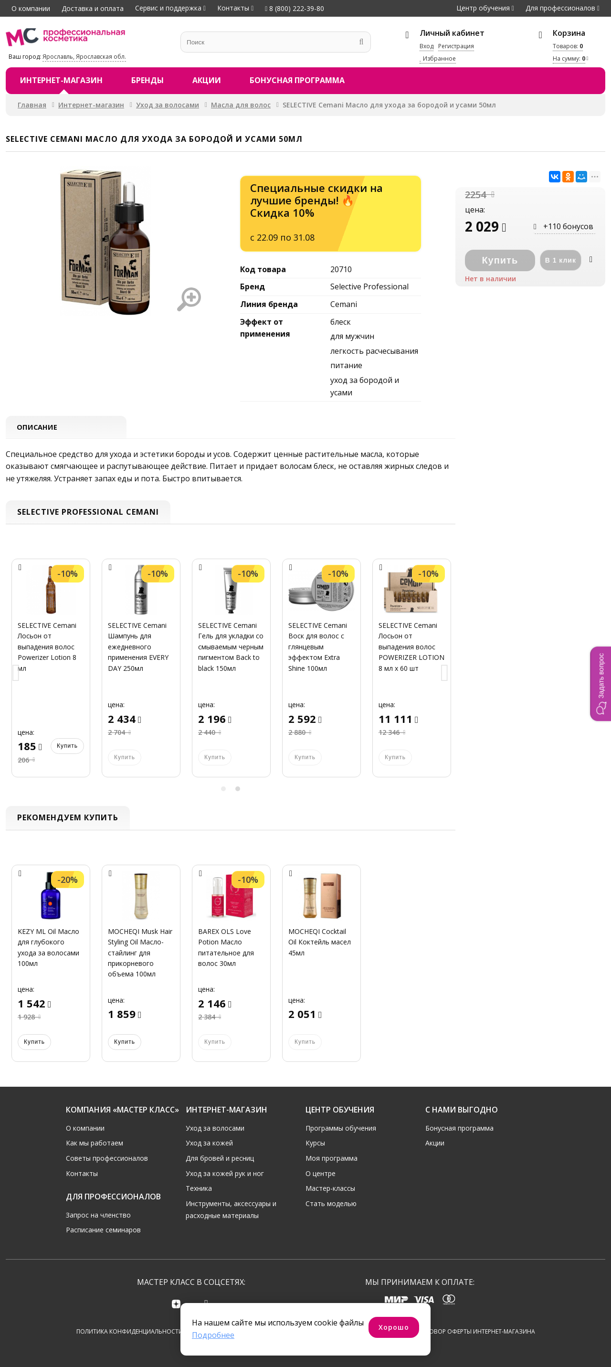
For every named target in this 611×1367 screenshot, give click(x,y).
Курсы (315, 1142)
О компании (30, 8)
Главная (32, 104)
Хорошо (394, 1327)
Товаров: (568, 46)
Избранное (438, 58)
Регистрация (456, 46)
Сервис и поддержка (168, 7)
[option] (51, 675)
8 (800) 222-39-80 (294, 8)
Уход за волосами (167, 104)
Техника (199, 1187)
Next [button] (445, 675)
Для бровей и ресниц (220, 1157)
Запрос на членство (98, 1214)
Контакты (233, 7)
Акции (206, 80)
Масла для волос (241, 104)
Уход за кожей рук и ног (225, 1172)
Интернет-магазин (61, 80)
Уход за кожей (209, 1142)
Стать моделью (331, 1203)
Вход (426, 46)
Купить (67, 747)
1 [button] (223, 790)
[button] (600, 683)
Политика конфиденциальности (129, 1331)
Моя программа (332, 1157)
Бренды (147, 80)
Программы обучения (341, 1127)
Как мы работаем (94, 1142)
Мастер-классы (330, 1187)
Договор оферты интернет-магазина (476, 1331)
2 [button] (237, 790)
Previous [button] (16, 675)
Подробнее (213, 1335)
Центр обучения (483, 7)
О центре (321, 1172)
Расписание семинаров (103, 1229)
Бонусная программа (297, 80)
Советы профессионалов (107, 1157)
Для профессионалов (560, 7)
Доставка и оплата (93, 8)
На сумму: (569, 58)
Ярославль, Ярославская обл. (84, 57)
